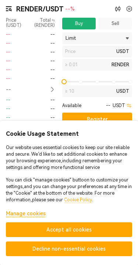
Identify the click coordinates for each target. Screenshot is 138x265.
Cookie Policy (78, 199)
